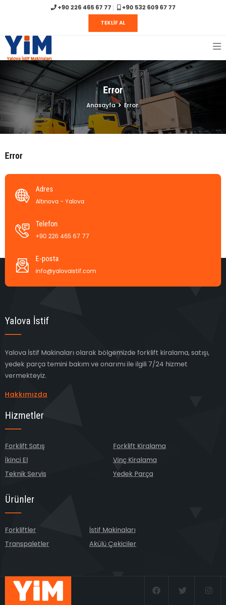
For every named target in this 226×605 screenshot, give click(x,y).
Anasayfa (100, 105)
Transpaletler (27, 544)
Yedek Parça (133, 474)
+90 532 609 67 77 (146, 7)
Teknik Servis (25, 474)
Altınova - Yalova (60, 201)
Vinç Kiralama (135, 460)
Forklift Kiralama (139, 446)
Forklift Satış (25, 446)
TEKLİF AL (113, 23)
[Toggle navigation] (217, 46)
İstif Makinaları (112, 530)
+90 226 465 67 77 (81, 7)
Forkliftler (20, 530)
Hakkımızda (26, 394)
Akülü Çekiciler (112, 544)
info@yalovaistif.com (66, 271)
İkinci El (16, 460)
